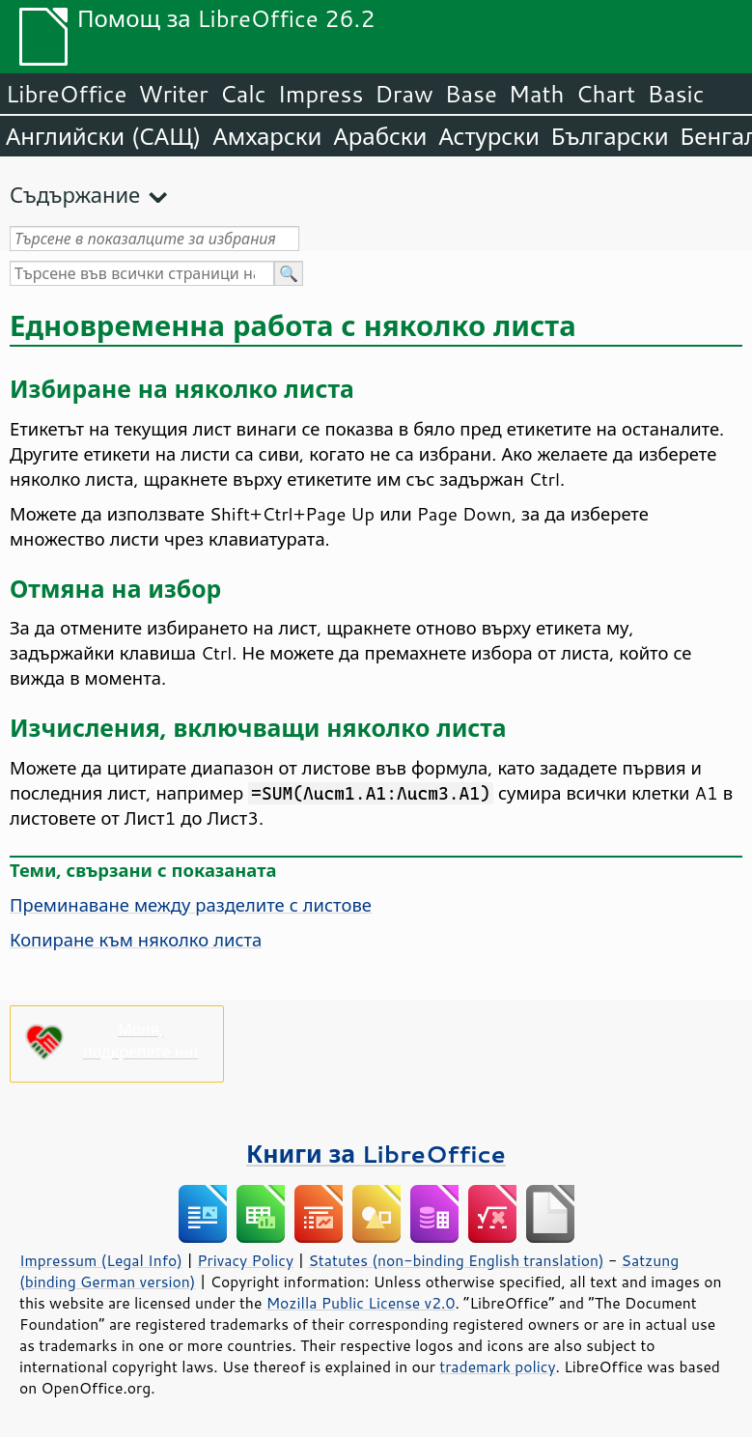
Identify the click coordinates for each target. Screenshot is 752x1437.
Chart (605, 93)
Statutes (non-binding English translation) (455, 1260)
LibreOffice (66, 93)
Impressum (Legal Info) (100, 1260)
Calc (243, 93)
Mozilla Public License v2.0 (361, 1302)
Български (610, 136)
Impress (321, 93)
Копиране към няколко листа (136, 939)
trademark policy (497, 1366)
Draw (403, 93)
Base (471, 93)
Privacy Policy (245, 1260)
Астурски (488, 136)
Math (537, 93)
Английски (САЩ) (103, 136)
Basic (675, 93)
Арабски (380, 136)
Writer (173, 93)
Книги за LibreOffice (376, 1153)
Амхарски (266, 136)
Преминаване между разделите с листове (191, 904)
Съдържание (75, 195)
